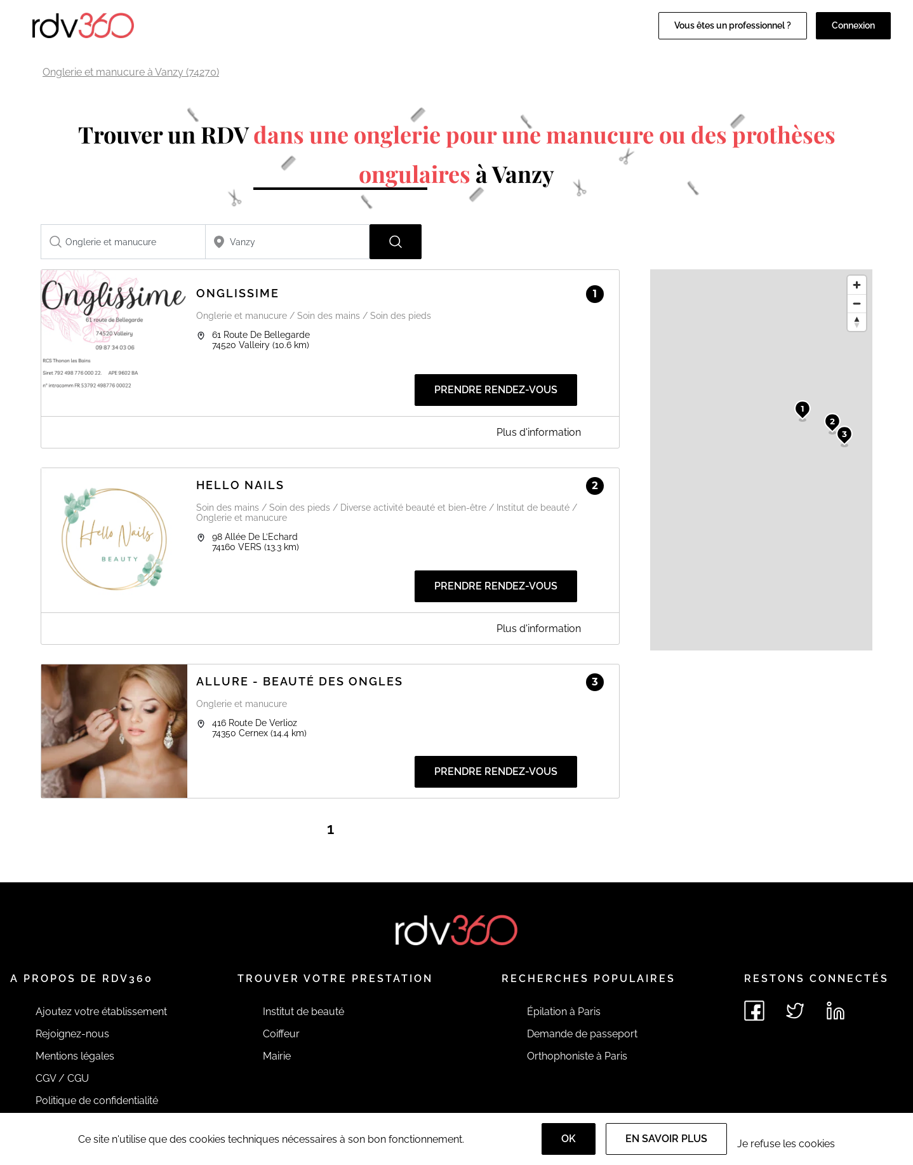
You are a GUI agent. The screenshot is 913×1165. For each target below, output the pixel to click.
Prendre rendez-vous (495, 390)
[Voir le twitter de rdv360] (795, 1010)
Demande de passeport (582, 1034)
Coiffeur (281, 1034)
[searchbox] (123, 241)
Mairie (277, 1056)
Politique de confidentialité (97, 1100)
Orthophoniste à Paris (577, 1056)
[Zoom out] (857, 303)
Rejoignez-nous (72, 1034)
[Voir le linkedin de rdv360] (835, 1010)
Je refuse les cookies (786, 1144)
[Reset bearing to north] (857, 322)
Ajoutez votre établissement (101, 1012)
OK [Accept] (568, 1139)
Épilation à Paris (564, 1012)
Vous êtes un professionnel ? (732, 25)
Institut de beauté (303, 1012)
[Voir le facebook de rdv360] (754, 1010)
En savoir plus (666, 1139)
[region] (761, 459)
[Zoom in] (857, 285)
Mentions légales (75, 1056)
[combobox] (123, 241)
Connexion (853, 25)
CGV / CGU (62, 1078)
